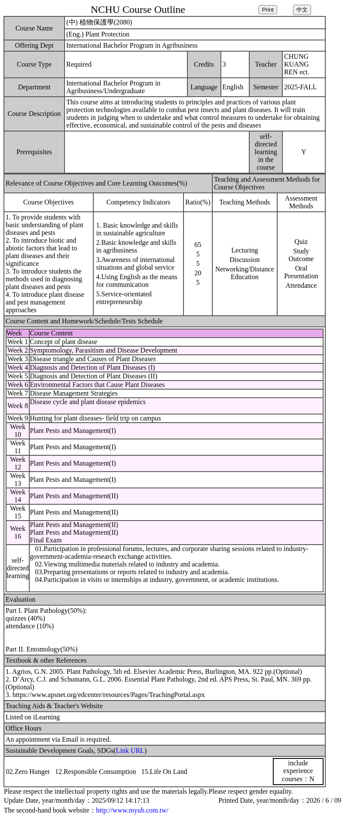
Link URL (130, 750)
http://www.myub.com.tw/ (132, 810)
